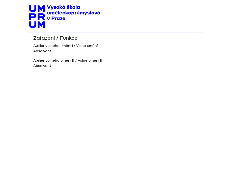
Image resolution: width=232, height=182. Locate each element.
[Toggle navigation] (197, 9)
